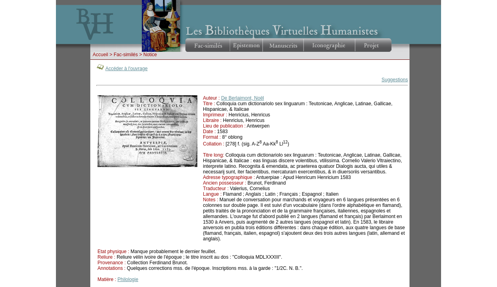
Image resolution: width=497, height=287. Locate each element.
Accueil (100, 54)
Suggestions (395, 80)
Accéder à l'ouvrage (126, 68)
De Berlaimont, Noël (242, 98)
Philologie (127, 279)
